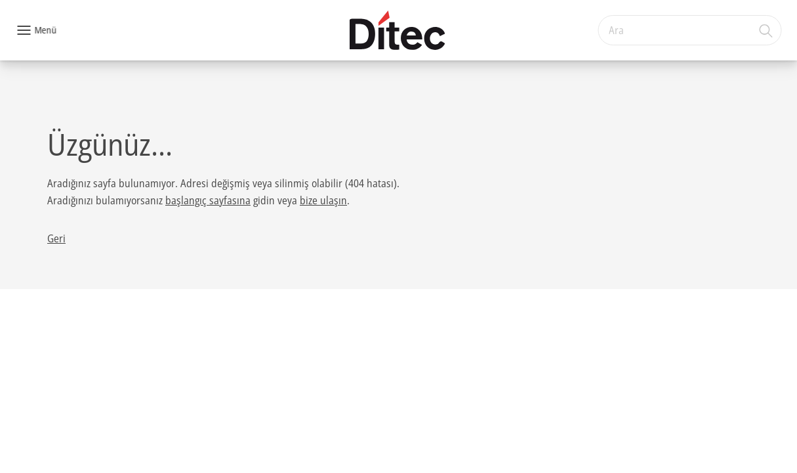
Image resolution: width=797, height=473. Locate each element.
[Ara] (766, 30)
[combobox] (689, 30)
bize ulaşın (323, 200)
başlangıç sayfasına (208, 200)
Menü (45, 30)
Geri (56, 238)
